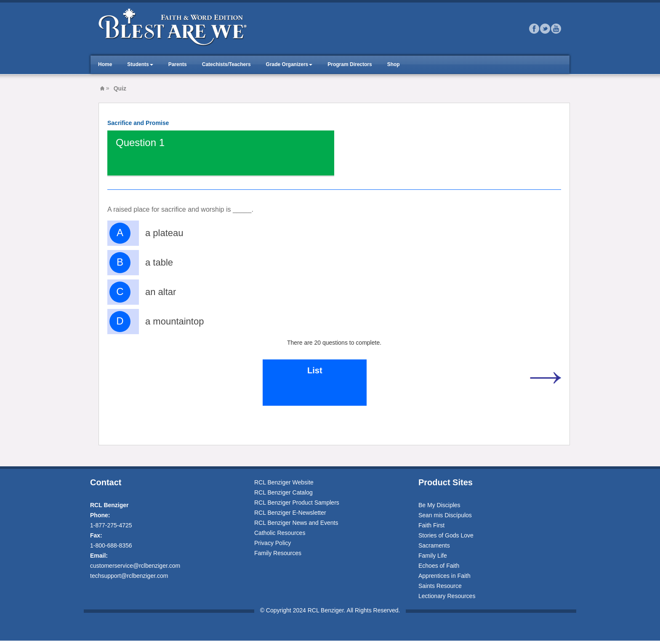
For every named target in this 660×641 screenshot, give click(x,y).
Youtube (556, 29)
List (314, 370)
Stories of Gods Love (446, 535)
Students (138, 64)
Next (545, 377)
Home (105, 64)
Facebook (534, 29)
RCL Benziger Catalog (283, 492)
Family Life (432, 555)
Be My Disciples (439, 505)
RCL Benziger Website (284, 482)
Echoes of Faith (438, 565)
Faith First (431, 525)
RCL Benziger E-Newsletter (290, 512)
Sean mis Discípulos (445, 515)
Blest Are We (102, 88)
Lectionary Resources (446, 596)
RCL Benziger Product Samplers (296, 502)
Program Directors (349, 64)
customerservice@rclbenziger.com (135, 565)
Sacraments (434, 545)
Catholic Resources (279, 532)
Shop (393, 64)
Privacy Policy (272, 543)
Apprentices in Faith (444, 575)
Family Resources (277, 553)
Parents (177, 64)
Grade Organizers (287, 64)
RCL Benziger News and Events (296, 522)
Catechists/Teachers (226, 64)
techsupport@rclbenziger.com (129, 575)
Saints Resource (440, 585)
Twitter (545, 29)
